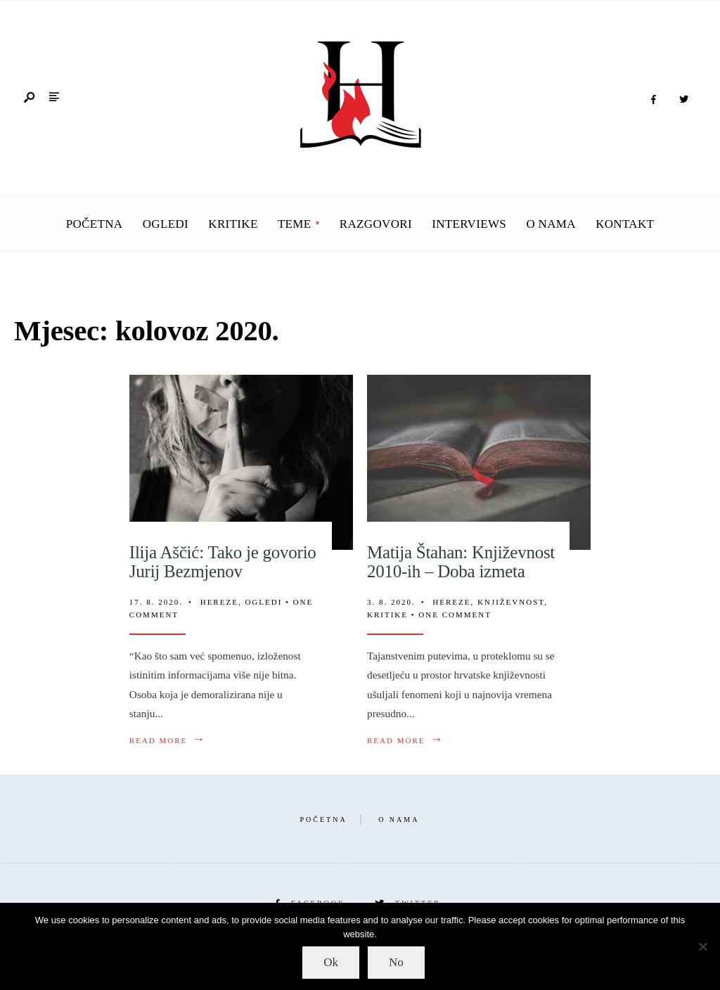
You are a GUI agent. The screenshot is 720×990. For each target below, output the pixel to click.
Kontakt (625, 224)
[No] (702, 946)
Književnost (510, 602)
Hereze (219, 602)
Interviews (469, 224)
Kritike (232, 224)
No (396, 962)
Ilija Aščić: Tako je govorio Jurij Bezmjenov (222, 562)
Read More (167, 740)
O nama (551, 224)
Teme (294, 224)
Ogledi (165, 224)
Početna (94, 224)
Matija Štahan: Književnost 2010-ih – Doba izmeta (461, 562)
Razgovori (376, 224)
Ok (330, 962)
